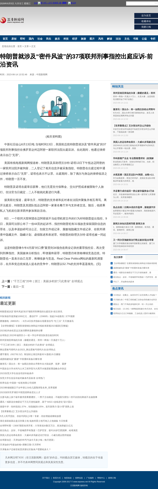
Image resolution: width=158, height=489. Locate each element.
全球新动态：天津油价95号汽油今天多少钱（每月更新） (28, 440)
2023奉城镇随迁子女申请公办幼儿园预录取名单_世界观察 (28, 387)
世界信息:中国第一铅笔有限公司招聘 (18, 383)
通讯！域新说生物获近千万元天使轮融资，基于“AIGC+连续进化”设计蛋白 (36, 402)
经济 (74, 38)
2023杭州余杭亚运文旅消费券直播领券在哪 (21, 330)
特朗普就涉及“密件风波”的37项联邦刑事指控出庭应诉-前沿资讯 (31, 311)
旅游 (83, 38)
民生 (48, 38)
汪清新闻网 (12, 20)
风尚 (100, 38)
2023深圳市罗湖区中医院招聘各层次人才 (20, 392)
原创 (13, 38)
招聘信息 (79, 478)
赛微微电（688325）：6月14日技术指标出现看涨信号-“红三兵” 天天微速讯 (37, 321)
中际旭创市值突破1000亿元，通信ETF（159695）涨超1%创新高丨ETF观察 (37, 316)
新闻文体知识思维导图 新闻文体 (129, 223)
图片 (92, 38)
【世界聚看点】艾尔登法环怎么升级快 (19, 411)
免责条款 (68, 478)
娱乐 (57, 38)
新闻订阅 (112, 478)
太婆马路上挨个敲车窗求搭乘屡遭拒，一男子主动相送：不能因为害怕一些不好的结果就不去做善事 (48, 397)
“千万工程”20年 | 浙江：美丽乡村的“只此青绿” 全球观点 (48, 281)
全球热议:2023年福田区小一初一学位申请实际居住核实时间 (29, 335)
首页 (5, 38)
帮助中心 (101, 478)
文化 (126, 38)
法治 (118, 38)
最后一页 (18, 286)
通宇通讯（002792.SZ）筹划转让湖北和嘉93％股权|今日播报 (30, 354)
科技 (66, 38)
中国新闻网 (41, 74)
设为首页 (146, 15)
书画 (135, 38)
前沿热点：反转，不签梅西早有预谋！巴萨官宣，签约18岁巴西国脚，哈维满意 (39, 430)
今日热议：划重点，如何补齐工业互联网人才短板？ (135, 295)
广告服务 (90, 478)
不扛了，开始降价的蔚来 (123, 282)
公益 (144, 38)
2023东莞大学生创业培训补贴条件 (17, 373)
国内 (31, 38)
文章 (26, 46)
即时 (22, 38)
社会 (40, 38)
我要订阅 (146, 27)
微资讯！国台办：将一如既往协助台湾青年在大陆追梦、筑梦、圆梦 (33, 364)
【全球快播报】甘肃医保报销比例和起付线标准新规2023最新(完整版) (34, 326)
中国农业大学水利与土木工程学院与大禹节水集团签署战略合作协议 (33, 368)
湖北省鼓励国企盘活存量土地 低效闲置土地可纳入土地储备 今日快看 (34, 421)
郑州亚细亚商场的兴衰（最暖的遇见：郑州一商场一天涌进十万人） (33, 340)
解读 (109, 38)
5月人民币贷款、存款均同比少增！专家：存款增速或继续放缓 (30, 416)
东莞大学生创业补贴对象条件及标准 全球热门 (22, 378)
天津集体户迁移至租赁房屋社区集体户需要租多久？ (25, 449)
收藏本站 (146, 21)
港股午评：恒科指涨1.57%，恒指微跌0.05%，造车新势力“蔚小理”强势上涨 (37, 406)
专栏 (152, 38)
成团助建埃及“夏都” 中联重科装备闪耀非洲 (21, 359)
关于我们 (46, 478)
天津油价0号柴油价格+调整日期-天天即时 (20, 444)
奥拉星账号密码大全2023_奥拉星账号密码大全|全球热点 (27, 349)
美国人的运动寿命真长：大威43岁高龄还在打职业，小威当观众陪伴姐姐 (35, 435)
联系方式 (57, 478)
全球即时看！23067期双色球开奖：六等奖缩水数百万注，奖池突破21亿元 (36, 425)
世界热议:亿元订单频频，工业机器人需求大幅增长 (134, 313)
